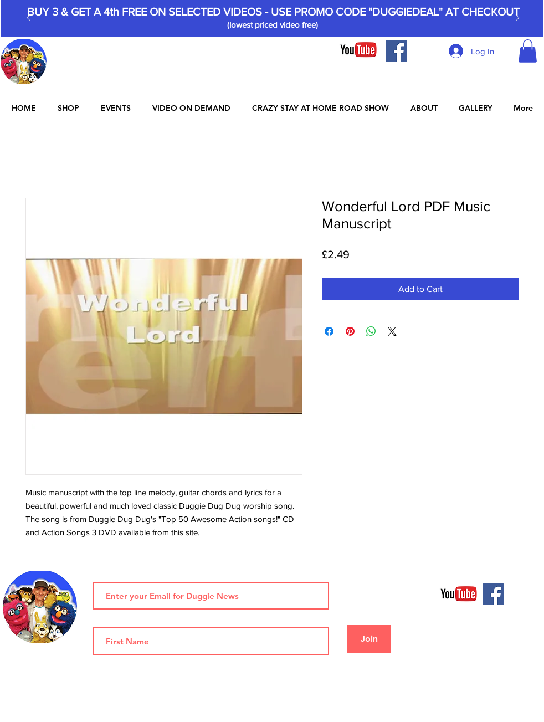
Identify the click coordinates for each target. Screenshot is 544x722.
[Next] (517, 18)
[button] (527, 51)
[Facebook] (396, 51)
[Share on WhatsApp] (371, 331)
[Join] (369, 639)
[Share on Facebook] (329, 331)
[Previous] (29, 18)
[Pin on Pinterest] (350, 331)
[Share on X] (392, 331)
